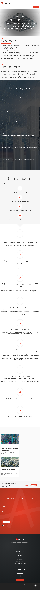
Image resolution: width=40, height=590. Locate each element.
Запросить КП (36, 7)
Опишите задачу (5, 515)
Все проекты (37, 431)
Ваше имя (4, 501)
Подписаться (33, 485)
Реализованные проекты (20, 551)
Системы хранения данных (20, 565)
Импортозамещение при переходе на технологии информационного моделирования (9, 448)
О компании (20, 545)
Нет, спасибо (26, 485)
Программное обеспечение (20, 547)
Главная (17, 16)
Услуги (22, 16)
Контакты (20, 555)
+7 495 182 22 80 (16, 7)
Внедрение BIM (20, 559)
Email (3, 511)
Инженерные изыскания (20, 561)
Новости (20, 553)
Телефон (4, 506)
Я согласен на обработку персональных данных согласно (19, 526)
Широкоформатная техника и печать (20, 563)
